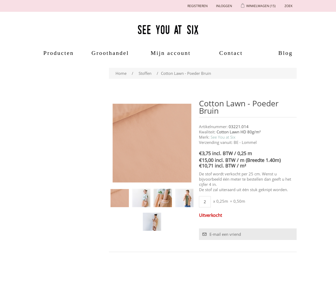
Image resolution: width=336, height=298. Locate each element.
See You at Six (223, 137)
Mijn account (171, 53)
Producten (56, 53)
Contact (231, 53)
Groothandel (110, 53)
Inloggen (224, 6)
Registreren (197, 6)
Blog (285, 53)
